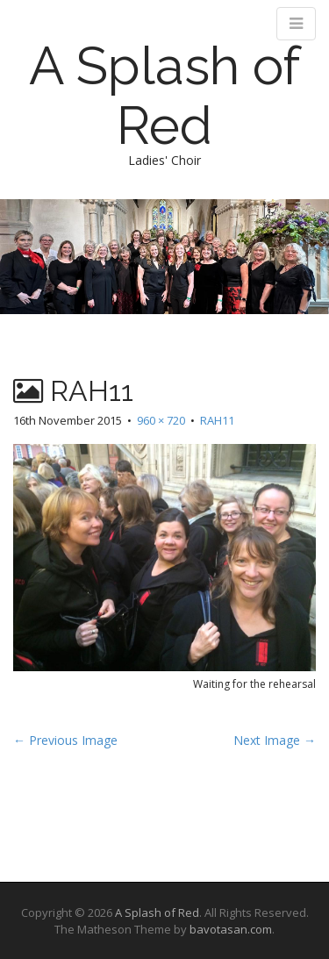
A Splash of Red (164, 95)
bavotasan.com (231, 929)
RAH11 (217, 420)
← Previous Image (65, 740)
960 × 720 (161, 420)
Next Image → (274, 740)
